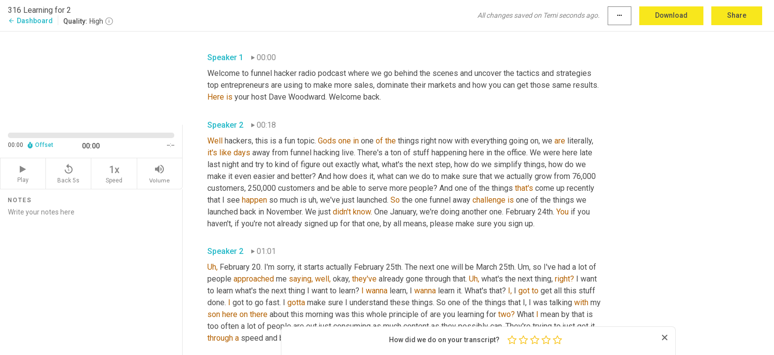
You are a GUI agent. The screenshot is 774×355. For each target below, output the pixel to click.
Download (671, 15)
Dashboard (30, 21)
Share (736, 15)
